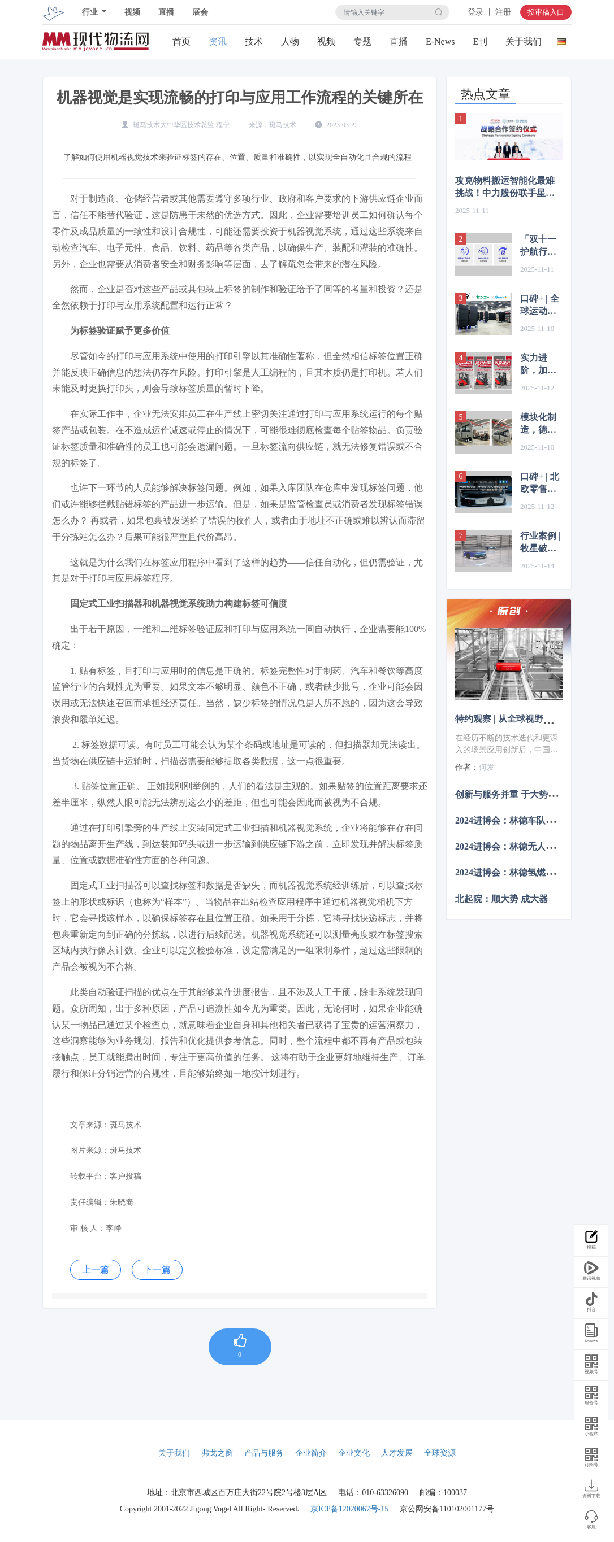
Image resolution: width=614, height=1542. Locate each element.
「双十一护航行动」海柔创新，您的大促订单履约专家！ (538, 246)
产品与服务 (264, 1453)
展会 (200, 12)
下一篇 (157, 1269)
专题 (362, 41)
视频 (132, 12)
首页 (181, 41)
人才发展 (397, 1453)
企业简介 (311, 1453)
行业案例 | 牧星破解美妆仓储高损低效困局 (540, 543)
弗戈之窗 (217, 1453)
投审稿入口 (545, 12)
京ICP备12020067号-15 (349, 1509)
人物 (290, 41)
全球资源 (440, 1453)
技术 (254, 41)
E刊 (480, 41)
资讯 (218, 41)
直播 (166, 12)
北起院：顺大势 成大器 (501, 898)
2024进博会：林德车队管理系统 (518, 820)
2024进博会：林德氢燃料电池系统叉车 (532, 872)
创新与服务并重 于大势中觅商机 (519, 794)
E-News (440, 41)
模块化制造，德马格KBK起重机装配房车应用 (539, 424)
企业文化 (354, 1453)
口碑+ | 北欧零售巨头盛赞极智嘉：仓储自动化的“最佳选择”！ (540, 483)
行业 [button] (91, 12)
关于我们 (523, 41)
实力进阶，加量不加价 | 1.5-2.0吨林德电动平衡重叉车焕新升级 (538, 365)
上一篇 (95, 1269)
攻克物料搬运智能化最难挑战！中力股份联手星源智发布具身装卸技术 (505, 187)
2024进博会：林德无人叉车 (509, 846)
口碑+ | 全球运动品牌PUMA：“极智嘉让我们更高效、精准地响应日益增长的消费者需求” (541, 305)
